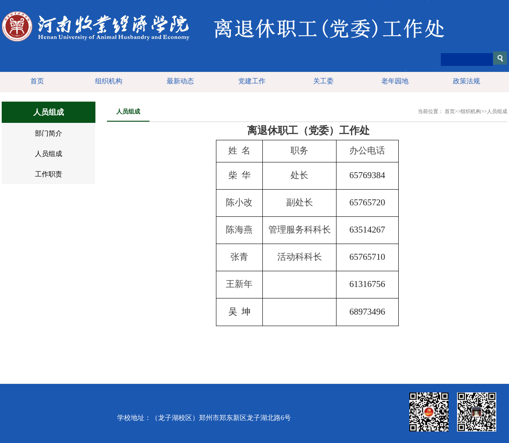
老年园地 (393, 81)
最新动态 (179, 81)
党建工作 (250, 81)
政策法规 (465, 81)
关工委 (322, 81)
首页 (36, 81)
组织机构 (107, 81)
